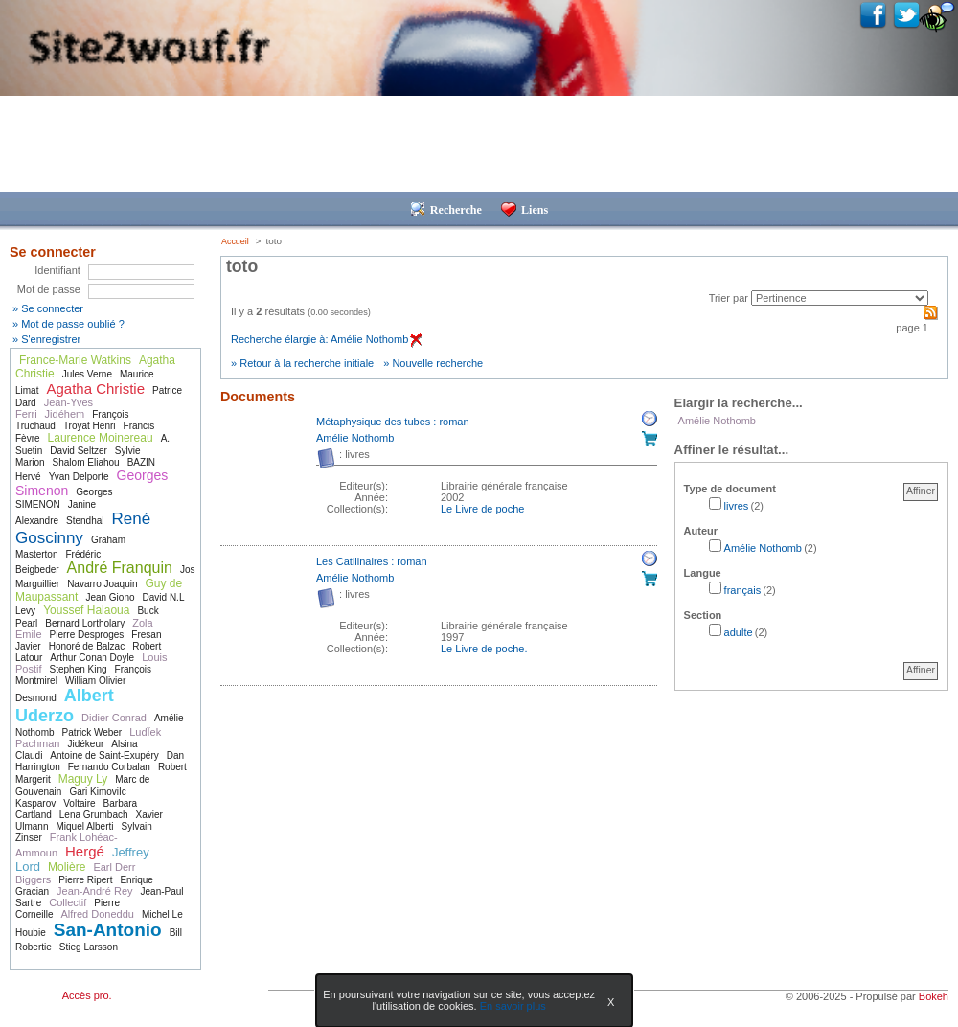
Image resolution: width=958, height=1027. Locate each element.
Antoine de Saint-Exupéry (104, 755)
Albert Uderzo (64, 705)
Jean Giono (109, 597)
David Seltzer (78, 450)
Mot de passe (48, 289)
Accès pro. (87, 995)
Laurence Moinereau (100, 438)
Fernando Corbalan (109, 767)
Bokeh (933, 996)
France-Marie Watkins (75, 360)
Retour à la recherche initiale (307, 363)
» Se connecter (47, 308)
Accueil (235, 241)
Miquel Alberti (84, 826)
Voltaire (79, 803)
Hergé (84, 851)
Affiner (920, 491)
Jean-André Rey (95, 891)
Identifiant (57, 270)
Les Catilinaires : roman (371, 561)
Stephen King (78, 669)
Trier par (728, 298)
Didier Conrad (114, 717)
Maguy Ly (83, 779)
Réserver (649, 418)
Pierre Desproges (87, 634)
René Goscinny (82, 528)
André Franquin (119, 567)
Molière (66, 867)
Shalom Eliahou (86, 462)
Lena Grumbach (93, 815)
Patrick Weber (92, 732)
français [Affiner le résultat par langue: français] (743, 590)
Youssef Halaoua (86, 610)
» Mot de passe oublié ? (68, 324)
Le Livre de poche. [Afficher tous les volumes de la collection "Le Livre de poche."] (484, 648)
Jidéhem (65, 414)
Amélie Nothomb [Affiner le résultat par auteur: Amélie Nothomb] (763, 548)
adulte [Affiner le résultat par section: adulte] (738, 632)
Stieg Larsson (88, 947)
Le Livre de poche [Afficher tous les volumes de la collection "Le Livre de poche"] (482, 508)
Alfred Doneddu (96, 914)
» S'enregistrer (46, 339)
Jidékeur (85, 744)
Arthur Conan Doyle (92, 657)
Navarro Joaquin (102, 584)
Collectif (67, 902)
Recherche (446, 210)
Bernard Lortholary (85, 623)
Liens (524, 210)
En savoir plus (513, 1006)
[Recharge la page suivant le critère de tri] (839, 298)
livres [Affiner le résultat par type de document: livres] (736, 506)
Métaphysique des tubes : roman (392, 421)
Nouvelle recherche (437, 363)
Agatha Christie (95, 388)
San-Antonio (108, 930)
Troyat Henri (89, 426)
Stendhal (84, 520)
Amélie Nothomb (355, 438)
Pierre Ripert (85, 880)
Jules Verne (87, 374)
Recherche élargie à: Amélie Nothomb (326, 339)
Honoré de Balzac (87, 646)
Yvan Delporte (79, 476)
